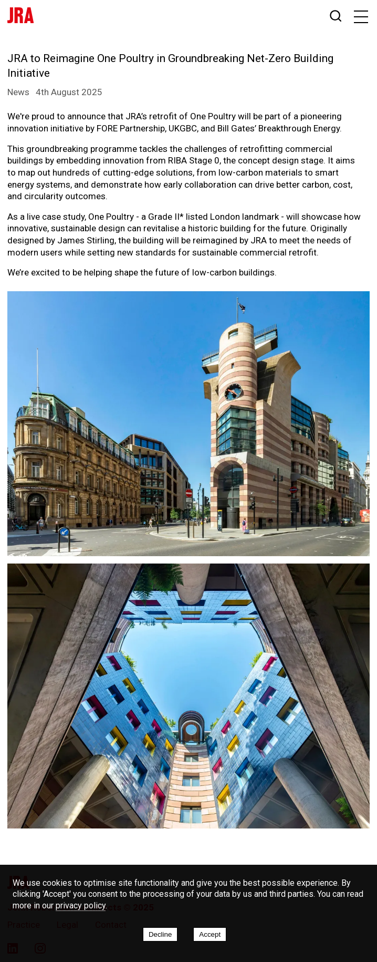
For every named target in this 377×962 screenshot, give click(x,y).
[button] (362, 17)
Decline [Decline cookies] (160, 934)
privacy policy (81, 905)
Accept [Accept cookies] (210, 934)
